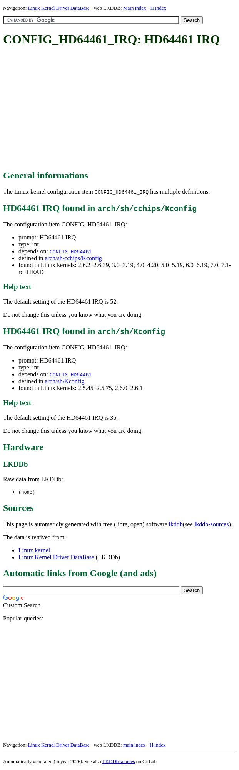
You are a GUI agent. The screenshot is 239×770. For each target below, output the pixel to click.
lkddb (176, 524)
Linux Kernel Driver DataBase (59, 8)
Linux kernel (34, 550)
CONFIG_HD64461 (71, 251)
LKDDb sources (118, 762)
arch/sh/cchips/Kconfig (73, 258)
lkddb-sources (211, 524)
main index (134, 745)
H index (158, 8)
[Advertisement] (121, 109)
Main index (134, 8)
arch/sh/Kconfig (64, 381)
